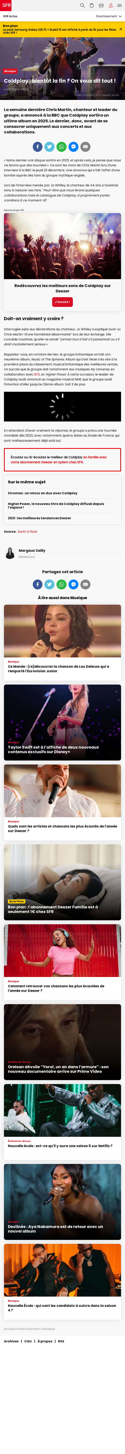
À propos (45, 1341)
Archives (11, 1341)
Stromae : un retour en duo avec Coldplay (42, 493)
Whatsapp (61, 147)
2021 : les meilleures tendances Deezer (39, 518)
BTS (37, 374)
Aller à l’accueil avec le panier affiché (92, 6)
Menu (119, 6)
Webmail (101, 6)
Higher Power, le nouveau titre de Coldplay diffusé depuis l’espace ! (56, 506)
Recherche (82, 6)
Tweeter (49, 147)
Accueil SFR (5, 5)
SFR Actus (10, 16)
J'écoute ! (62, 302)
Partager (37, 147)
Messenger (73, 147)
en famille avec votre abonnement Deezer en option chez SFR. (59, 460)
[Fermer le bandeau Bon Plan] (121, 29)
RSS (61, 1341)
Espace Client (111, 6)
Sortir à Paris (27, 531)
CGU (28, 1341)
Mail (85, 147)
